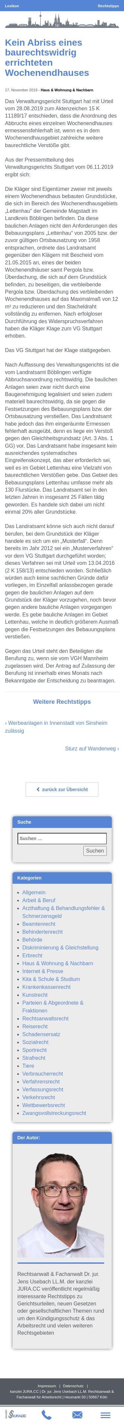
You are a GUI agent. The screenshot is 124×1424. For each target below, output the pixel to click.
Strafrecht (33, 1058)
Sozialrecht (35, 1042)
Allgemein (34, 892)
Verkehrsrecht (38, 1097)
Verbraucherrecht (42, 1074)
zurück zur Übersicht (62, 789)
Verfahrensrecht (41, 1081)
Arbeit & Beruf (39, 900)
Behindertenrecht (42, 932)
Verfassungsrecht (42, 1089)
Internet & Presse (42, 971)
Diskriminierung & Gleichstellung (60, 947)
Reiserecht (35, 1026)
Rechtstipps (108, 6)
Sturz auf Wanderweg (90, 748)
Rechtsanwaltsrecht (45, 1018)
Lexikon (12, 6)
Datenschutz (73, 1386)
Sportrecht (34, 1050)
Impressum (47, 1386)
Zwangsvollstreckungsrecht (54, 1113)
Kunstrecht (35, 995)
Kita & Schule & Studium (51, 979)
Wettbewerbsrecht (43, 1105)
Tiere (28, 1066)
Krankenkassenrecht (46, 987)
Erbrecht (32, 955)
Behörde (32, 940)
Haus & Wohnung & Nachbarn (67, 90)
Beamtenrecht (39, 924)
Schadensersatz (41, 1034)
